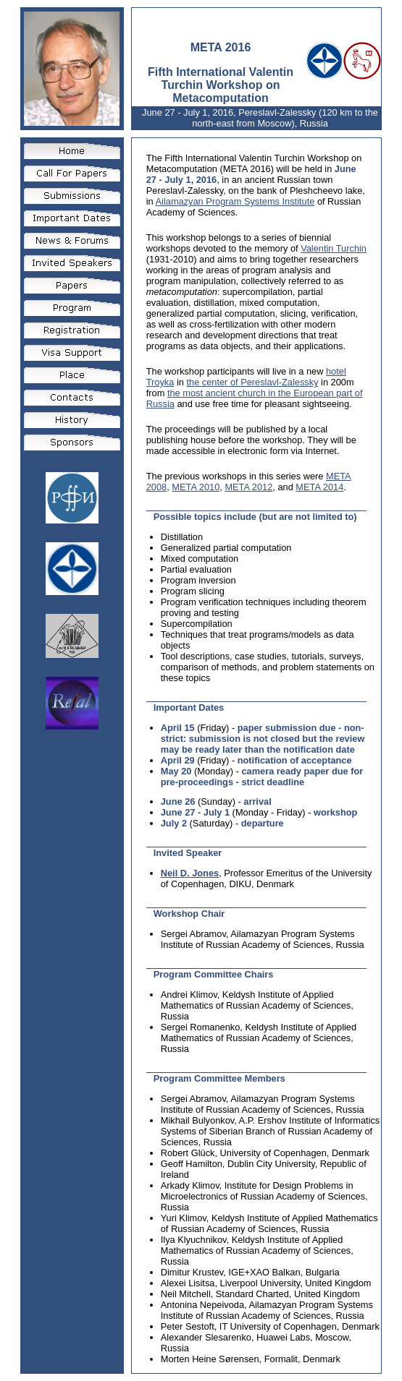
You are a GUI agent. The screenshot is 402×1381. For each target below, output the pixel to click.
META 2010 (195, 487)
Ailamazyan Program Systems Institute (235, 201)
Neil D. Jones (190, 873)
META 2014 (319, 487)
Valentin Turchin (334, 248)
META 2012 (248, 487)
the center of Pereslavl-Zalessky (252, 382)
